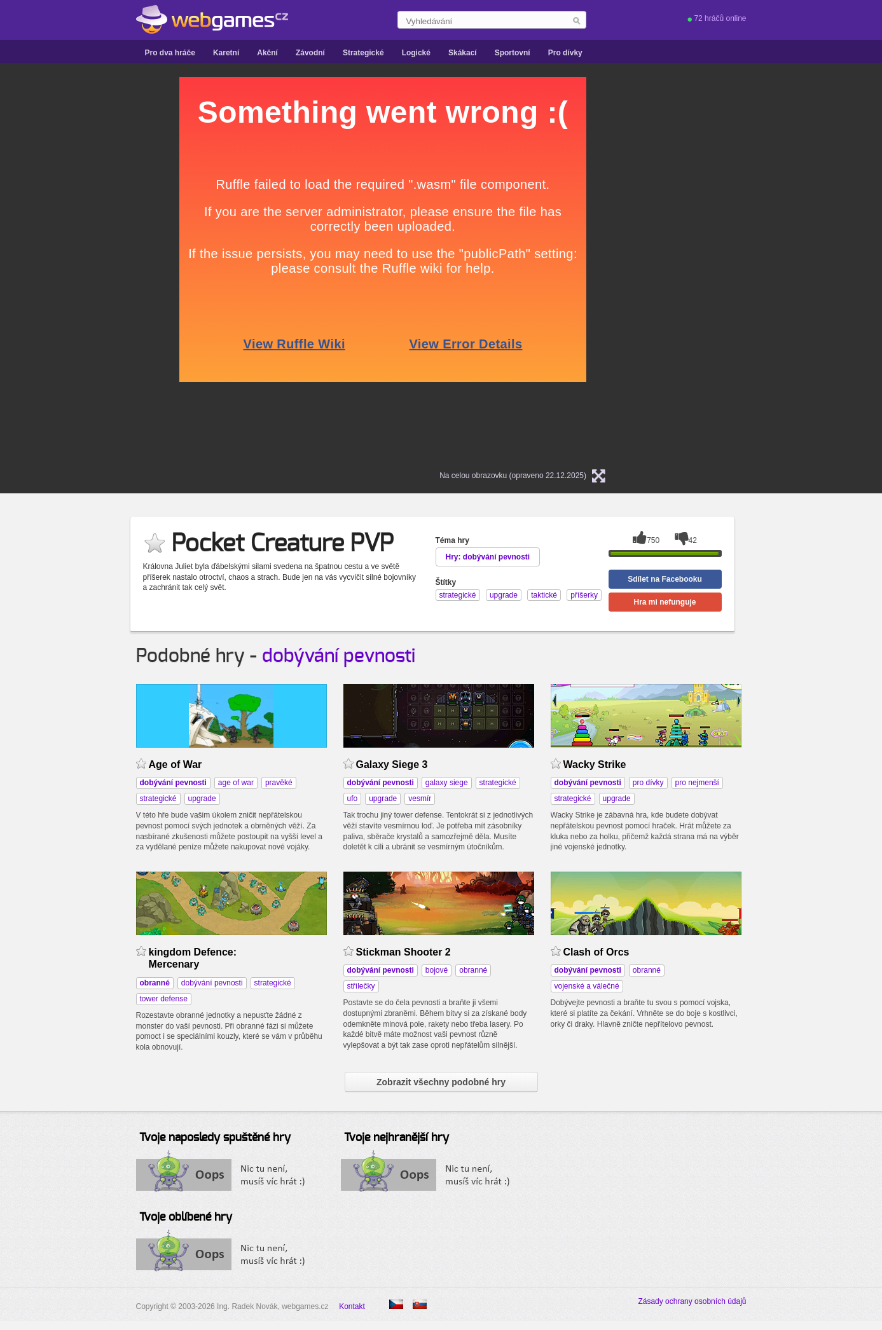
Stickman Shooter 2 (403, 952)
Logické (416, 52)
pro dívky (648, 782)
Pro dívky (565, 52)
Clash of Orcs (596, 952)
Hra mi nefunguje (664, 602)
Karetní (226, 52)
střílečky (361, 986)
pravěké (279, 782)
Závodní (310, 52)
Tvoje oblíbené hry (185, 1217)
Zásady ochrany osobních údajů (692, 1301)
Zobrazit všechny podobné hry (441, 1082)
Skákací (462, 52)
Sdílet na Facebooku (665, 579)
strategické (158, 798)
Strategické (363, 52)
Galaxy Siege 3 (392, 764)
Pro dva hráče (170, 52)
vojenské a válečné (587, 986)
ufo (352, 798)
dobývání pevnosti (338, 656)
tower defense (164, 998)
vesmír (419, 798)
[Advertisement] (59, 267)
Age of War (175, 764)
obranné (473, 970)
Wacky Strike (594, 764)
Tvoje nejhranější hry (396, 1138)
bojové (436, 970)
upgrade (202, 798)
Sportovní (512, 52)
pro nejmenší (697, 782)
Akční (267, 52)
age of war (236, 782)
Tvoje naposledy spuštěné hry (215, 1138)
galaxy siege (446, 782)
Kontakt (352, 1306)
